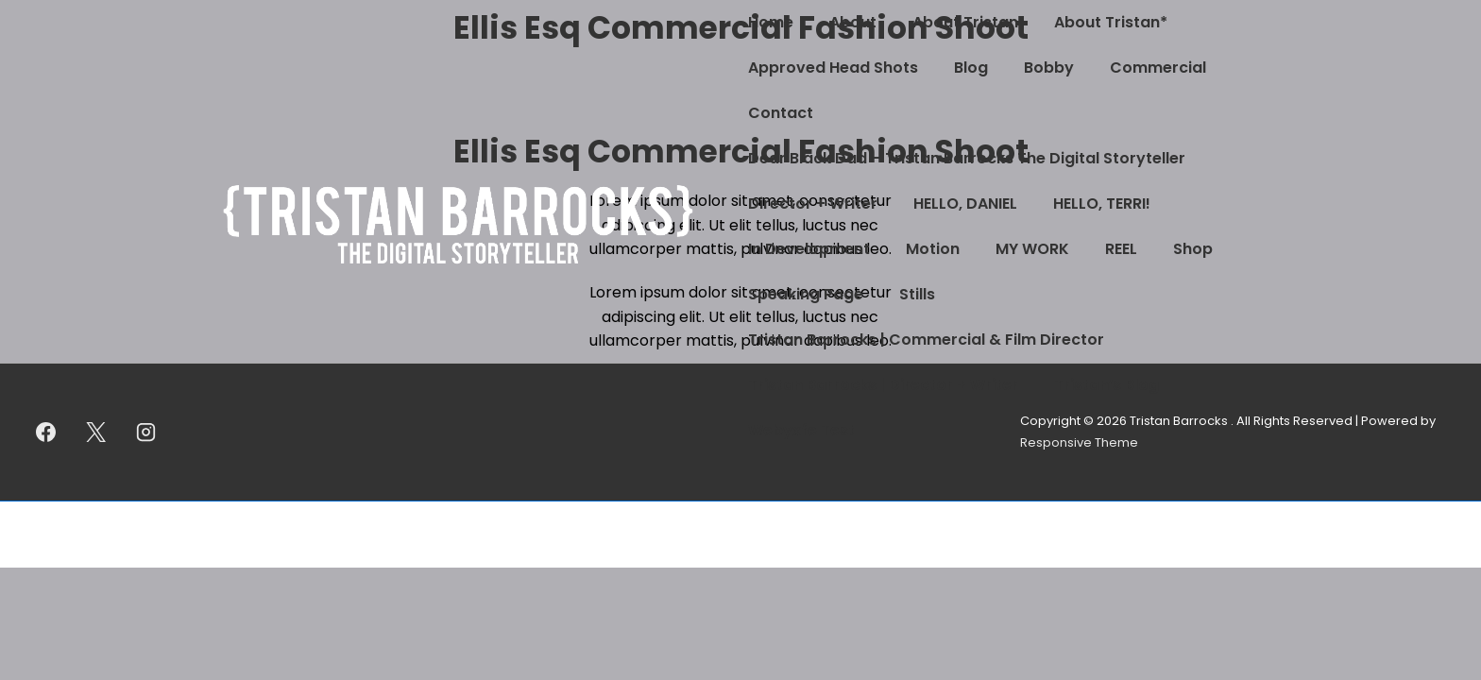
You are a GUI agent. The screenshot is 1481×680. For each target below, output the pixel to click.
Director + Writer (812, 203)
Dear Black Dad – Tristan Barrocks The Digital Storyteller (966, 158)
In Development (809, 249)
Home (770, 22)
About (853, 22)
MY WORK (1032, 249)
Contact (780, 113)
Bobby (1049, 67)
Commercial (1158, 67)
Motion (933, 249)
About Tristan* (1110, 22)
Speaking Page (805, 294)
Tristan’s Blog (1106, 385)
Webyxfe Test (801, 430)
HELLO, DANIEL (965, 203)
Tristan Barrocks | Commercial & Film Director (926, 339)
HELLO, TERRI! (1101, 203)
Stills (917, 294)
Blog (971, 67)
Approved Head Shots (833, 67)
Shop (1193, 249)
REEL (1121, 249)
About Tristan (965, 22)
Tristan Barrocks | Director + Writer (883, 385)
